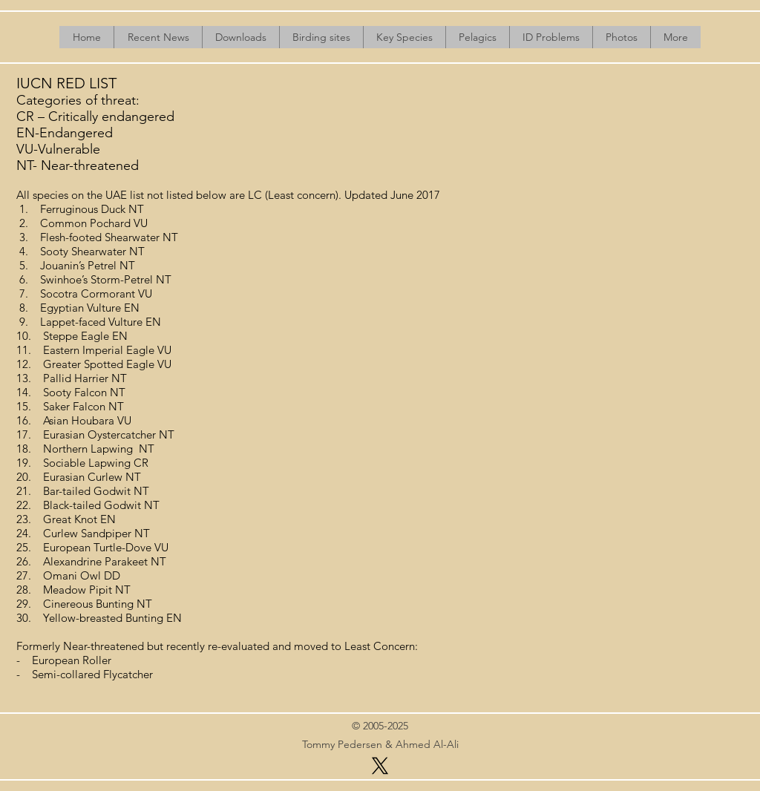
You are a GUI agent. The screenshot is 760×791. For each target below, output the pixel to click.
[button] (240, 37)
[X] (380, 766)
